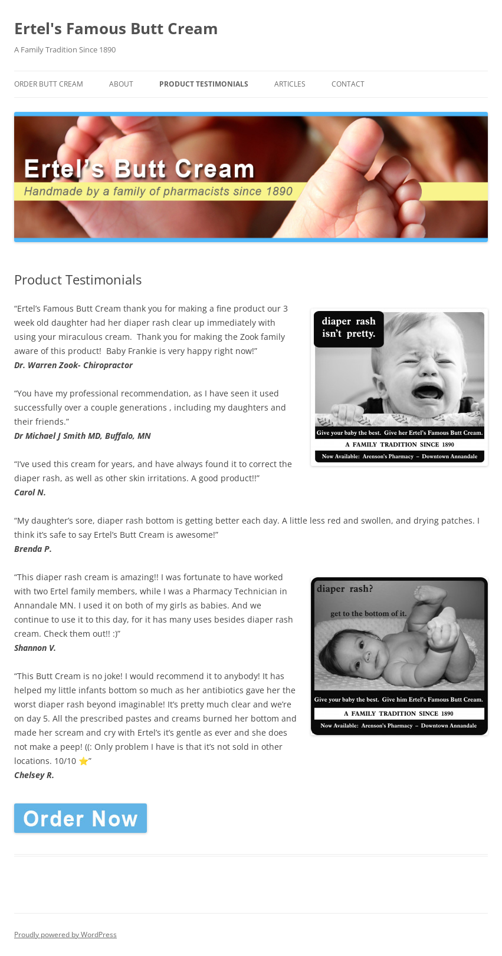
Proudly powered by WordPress (65, 934)
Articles (290, 84)
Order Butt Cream (48, 84)
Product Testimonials (203, 84)
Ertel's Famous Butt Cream (116, 28)
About (121, 84)
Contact (348, 84)
